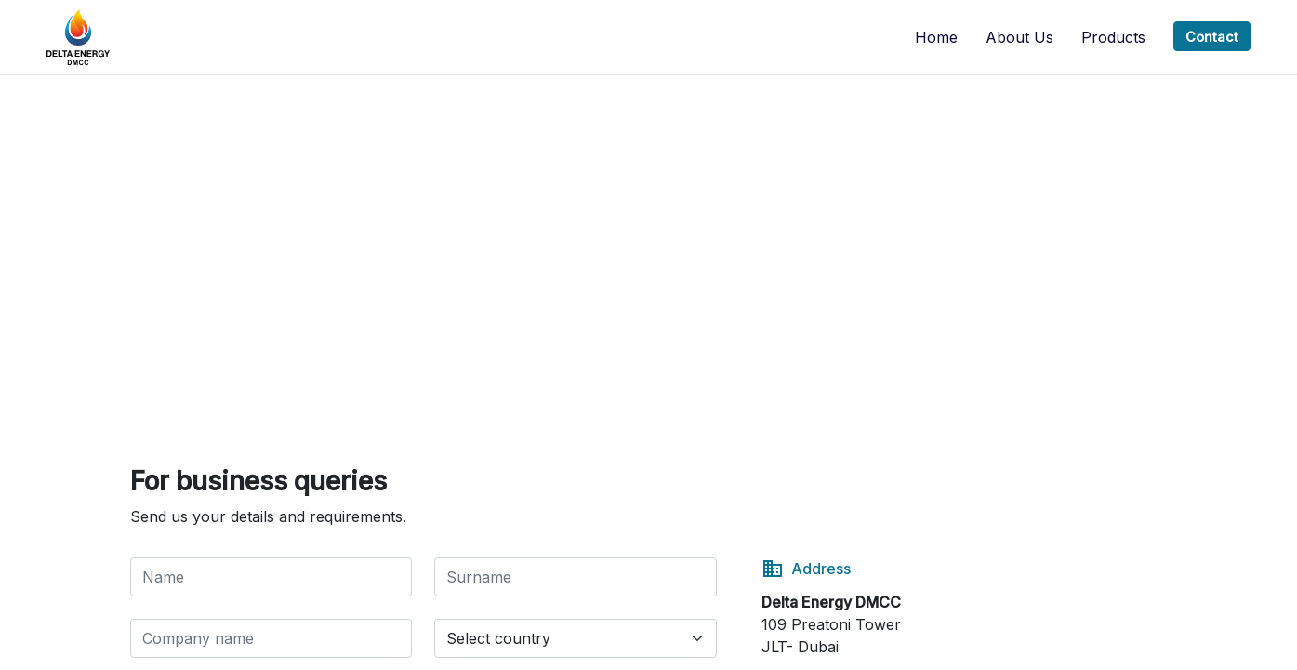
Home (936, 37)
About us (1019, 37)
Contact (1211, 37)
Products (1113, 37)
